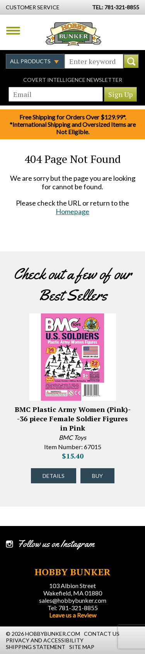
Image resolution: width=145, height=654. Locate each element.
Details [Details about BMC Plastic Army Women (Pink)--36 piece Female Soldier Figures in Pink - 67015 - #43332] (54, 475)
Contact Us (101, 633)
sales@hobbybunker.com (72, 600)
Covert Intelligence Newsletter (72, 79)
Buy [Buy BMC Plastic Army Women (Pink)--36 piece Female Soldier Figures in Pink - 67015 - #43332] (97, 475)
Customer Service (33, 7)
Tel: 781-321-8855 (73, 607)
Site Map (81, 647)
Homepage (72, 211)
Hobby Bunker (73, 33)
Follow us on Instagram (55, 544)
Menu (13, 30)
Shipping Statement (35, 647)
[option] (72, 404)
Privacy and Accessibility (45, 640)
